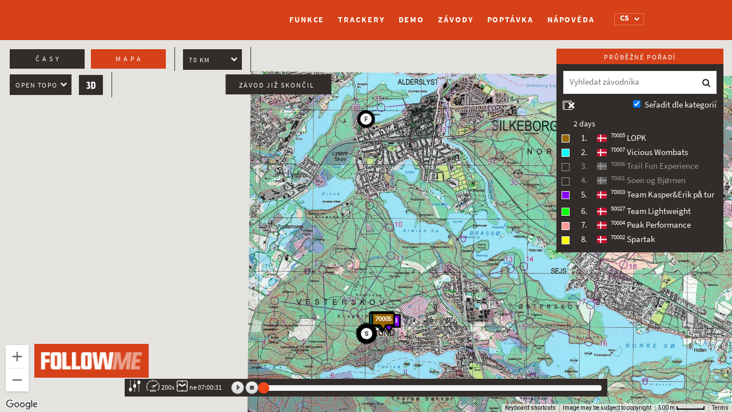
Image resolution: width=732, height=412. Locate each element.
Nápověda (571, 19)
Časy (48, 59)
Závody (455, 19)
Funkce (306, 19)
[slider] (263, 388)
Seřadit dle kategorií (681, 104)
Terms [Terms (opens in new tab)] (720, 408)
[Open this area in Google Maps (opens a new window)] (22, 404)
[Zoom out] (17, 380)
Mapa (130, 59)
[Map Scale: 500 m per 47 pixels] (682, 408)
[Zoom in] (17, 356)
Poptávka (510, 19)
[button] (368, 335)
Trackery (361, 19)
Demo (412, 19)
